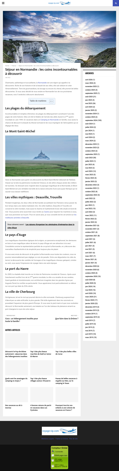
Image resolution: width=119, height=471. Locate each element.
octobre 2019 (90, 314)
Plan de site (73, 439)
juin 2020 (88, 286)
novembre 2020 (91, 270)
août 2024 (89, 124)
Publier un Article (62, 439)
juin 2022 (88, 205)
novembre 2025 (91, 86)
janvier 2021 (89, 263)
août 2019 (89, 320)
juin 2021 (88, 246)
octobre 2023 (90, 151)
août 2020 (89, 280)
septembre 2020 (91, 276)
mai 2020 (88, 290)
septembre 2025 (91, 93)
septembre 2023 (91, 154)
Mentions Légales (47, 439)
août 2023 (89, 158)
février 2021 (89, 259)
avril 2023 (89, 171)
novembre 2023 (91, 147)
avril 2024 (89, 137)
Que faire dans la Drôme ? (66, 318)
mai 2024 (88, 134)
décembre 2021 (91, 225)
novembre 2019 (91, 310)
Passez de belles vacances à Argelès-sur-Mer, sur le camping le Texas (66, 381)
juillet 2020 (89, 283)
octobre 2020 (90, 273)
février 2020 (89, 300)
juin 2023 (88, 164)
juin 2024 (88, 131)
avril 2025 (89, 107)
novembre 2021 (91, 229)
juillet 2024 (89, 127)
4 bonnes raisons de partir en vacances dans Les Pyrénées (40, 408)
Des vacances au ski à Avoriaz (13, 406)
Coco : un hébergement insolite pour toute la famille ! (21, 320)
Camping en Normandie (49, 120)
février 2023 (89, 178)
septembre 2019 (91, 317)
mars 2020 (89, 297)
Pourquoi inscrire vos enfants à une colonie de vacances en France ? (65, 408)
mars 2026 (89, 83)
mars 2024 (89, 141)
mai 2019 (88, 331)
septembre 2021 (91, 236)
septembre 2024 (91, 120)
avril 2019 (89, 334)
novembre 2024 (91, 114)
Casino (46, 212)
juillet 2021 (89, 242)
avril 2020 (89, 293)
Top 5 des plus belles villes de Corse (66, 353)
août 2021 (89, 239)
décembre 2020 (91, 266)
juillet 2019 (89, 324)
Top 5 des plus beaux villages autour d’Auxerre (40, 380)
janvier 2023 (89, 181)
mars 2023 (89, 175)
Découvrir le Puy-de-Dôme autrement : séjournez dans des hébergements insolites (16, 354)
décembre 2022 (91, 185)
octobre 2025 (90, 90)
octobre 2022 (90, 192)
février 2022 (89, 219)
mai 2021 (88, 249)
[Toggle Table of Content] (50, 101)
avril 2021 (89, 253)
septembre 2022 (91, 195)
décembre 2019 (91, 307)
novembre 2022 (91, 188)
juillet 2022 (89, 202)
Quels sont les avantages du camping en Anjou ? (16, 380)
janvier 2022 (89, 222)
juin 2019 (88, 327)
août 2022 (89, 198)
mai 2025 (88, 103)
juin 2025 (88, 100)
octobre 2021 (90, 232)
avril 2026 (89, 80)
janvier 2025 (89, 110)
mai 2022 (88, 208)
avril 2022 (89, 212)
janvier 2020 (89, 303)
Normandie (42, 83)
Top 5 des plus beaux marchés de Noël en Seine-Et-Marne (40, 354)
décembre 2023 (91, 144)
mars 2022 (89, 215)
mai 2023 (88, 168)
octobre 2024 (90, 117)
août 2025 (89, 97)
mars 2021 (89, 256)
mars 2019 (89, 337)
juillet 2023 (89, 161)
